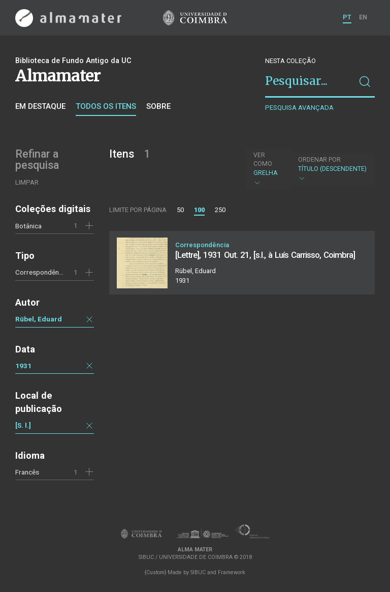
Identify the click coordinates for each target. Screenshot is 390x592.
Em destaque (40, 106)
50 (180, 210)
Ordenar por (319, 159)
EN (363, 17)
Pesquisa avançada (299, 107)
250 (220, 210)
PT (347, 17)
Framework (231, 572)
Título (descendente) (332, 169)
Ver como (262, 159)
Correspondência (41, 272)
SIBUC (198, 572)
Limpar (27, 182)
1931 (23, 366)
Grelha (267, 169)
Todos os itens (106, 106)
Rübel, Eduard (38, 319)
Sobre (158, 106)
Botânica (28, 226)
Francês (27, 472)
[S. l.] (23, 425)
